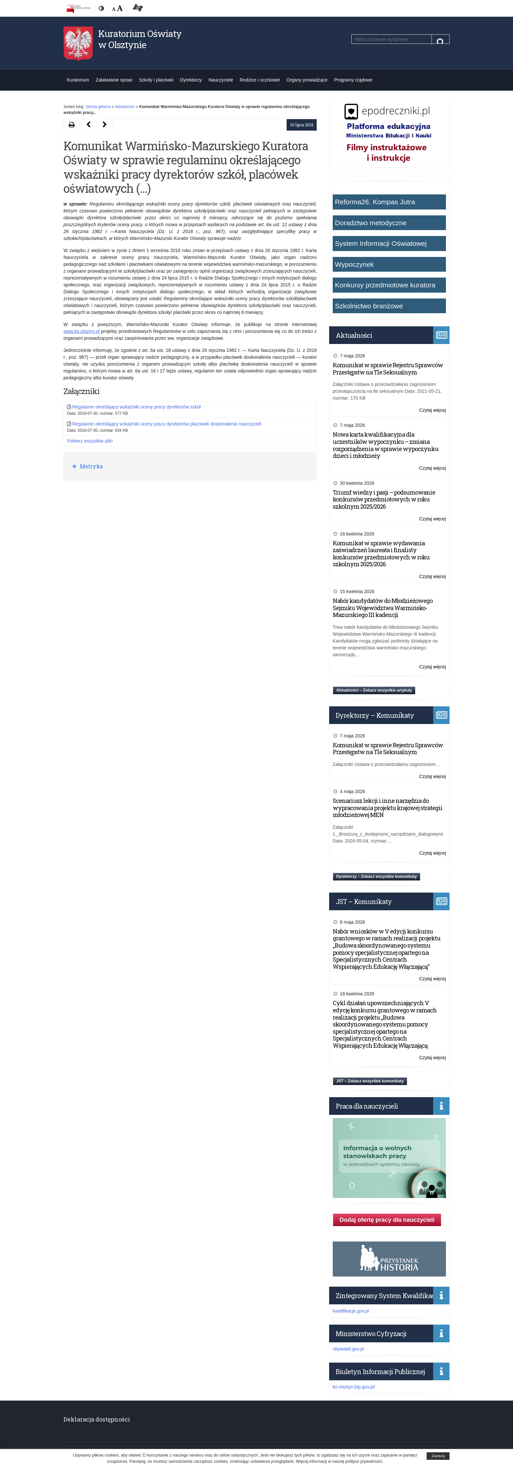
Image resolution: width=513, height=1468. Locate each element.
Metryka (91, 466)
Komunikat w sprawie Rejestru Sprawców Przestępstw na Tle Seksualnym (388, 368)
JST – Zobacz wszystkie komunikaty (370, 1081)
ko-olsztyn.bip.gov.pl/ (354, 1386)
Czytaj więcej (432, 410)
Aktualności (125, 106)
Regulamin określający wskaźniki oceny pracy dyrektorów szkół (136, 406)
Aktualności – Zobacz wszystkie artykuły (374, 690)
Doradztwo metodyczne (371, 223)
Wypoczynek (354, 264)
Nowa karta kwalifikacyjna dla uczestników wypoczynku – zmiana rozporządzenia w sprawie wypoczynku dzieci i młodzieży (385, 445)
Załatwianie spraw (114, 79)
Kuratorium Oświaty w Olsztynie (140, 39)
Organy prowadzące (307, 79)
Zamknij (438, 1456)
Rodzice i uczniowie (260, 79)
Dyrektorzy (191, 79)
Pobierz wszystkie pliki (90, 441)
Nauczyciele (220, 79)
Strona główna (98, 106)
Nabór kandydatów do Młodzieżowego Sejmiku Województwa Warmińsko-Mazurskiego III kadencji (383, 608)
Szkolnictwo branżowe (369, 306)
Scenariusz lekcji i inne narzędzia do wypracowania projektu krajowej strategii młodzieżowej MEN (387, 808)
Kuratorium (78, 79)
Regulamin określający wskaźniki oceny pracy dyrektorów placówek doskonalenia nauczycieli (166, 423)
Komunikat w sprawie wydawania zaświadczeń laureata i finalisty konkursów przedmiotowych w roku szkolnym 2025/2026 (381, 553)
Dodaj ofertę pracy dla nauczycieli (387, 1220)
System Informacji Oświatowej (381, 243)
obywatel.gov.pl (348, 1348)
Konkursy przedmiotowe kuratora (385, 285)
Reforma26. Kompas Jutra (375, 202)
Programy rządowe (353, 79)
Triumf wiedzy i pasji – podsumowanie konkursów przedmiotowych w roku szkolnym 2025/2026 (384, 499)
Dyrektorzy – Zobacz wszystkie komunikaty (376, 876)
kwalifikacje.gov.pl (351, 1311)
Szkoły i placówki (156, 79)
